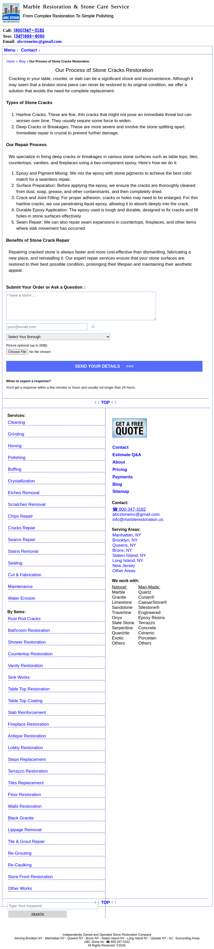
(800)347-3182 (28, 30)
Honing (15, 445)
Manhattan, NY (126, 535)
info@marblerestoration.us (137, 519)
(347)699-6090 (29, 36)
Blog (117, 484)
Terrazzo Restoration (28, 771)
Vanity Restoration (25, 665)
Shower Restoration (27, 642)
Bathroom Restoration (29, 630)
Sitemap (120, 491)
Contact (120, 447)
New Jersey (123, 565)
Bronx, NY (122, 550)
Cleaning (16, 422)
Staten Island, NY (129, 555)
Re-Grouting (20, 853)
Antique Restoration (27, 736)
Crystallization (21, 481)
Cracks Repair (21, 527)
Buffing (14, 469)
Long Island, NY (127, 560)
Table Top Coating (25, 700)
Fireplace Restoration (28, 724)
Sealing (15, 563)
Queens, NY (124, 545)
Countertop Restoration (30, 653)
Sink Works (19, 677)
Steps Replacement (27, 759)
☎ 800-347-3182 (129, 509)
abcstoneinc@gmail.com (39, 41)
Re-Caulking (20, 865)
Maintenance (20, 586)
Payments (122, 476)
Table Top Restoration (29, 689)
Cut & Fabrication (24, 574)
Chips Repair (20, 516)
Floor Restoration (24, 794)
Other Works (20, 888)
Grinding (16, 434)
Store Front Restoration (30, 876)
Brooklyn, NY (125, 540)
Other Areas (124, 570)
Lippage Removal (24, 829)
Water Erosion (21, 598)
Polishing (16, 457)
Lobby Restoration (25, 747)
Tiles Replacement (26, 782)
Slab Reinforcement (27, 712)
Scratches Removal (26, 504)
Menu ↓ (11, 50)
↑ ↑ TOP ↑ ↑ (105, 402)
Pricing (119, 469)
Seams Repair (21, 539)
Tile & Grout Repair (26, 841)
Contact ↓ (30, 50)
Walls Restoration (25, 806)
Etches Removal (23, 492)
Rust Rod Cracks (24, 618)
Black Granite (21, 818)
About (118, 462)
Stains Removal (23, 551)
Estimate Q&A (126, 454)
